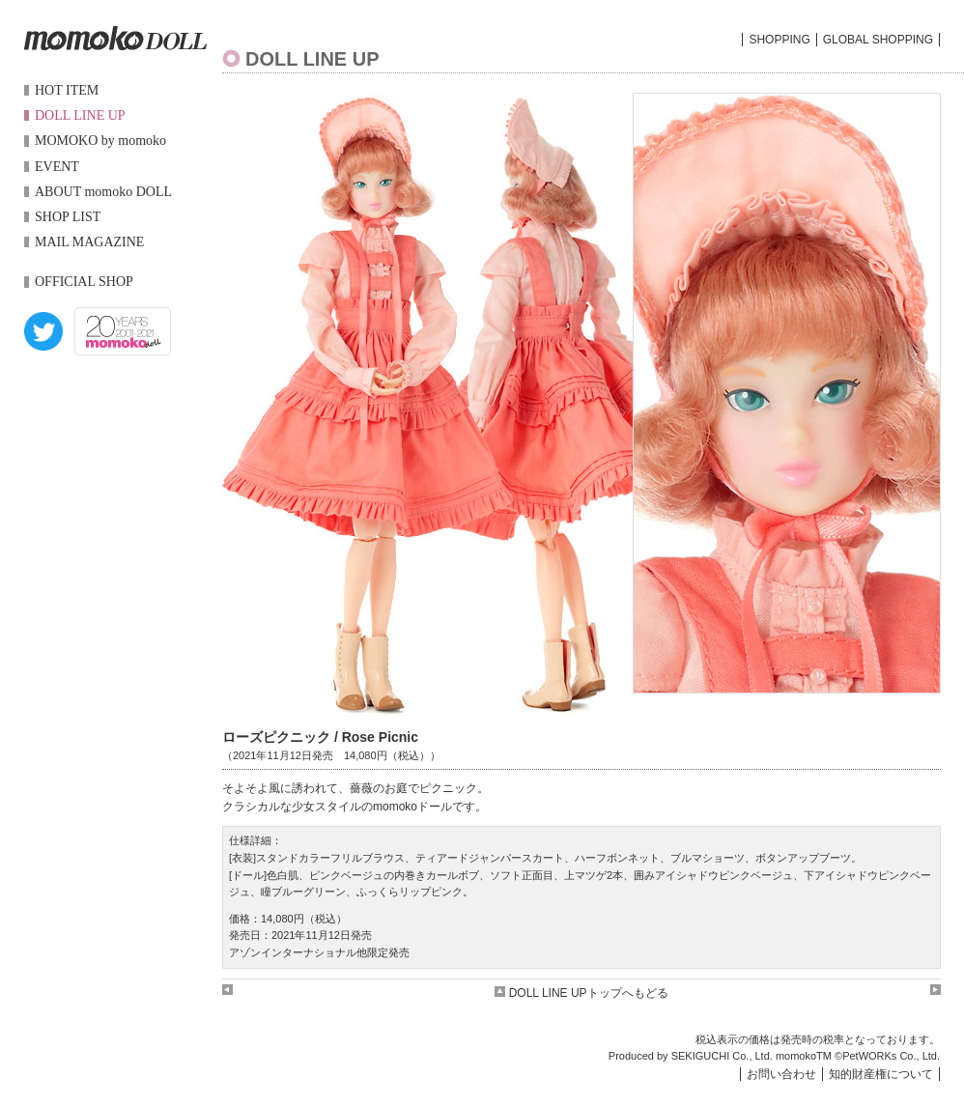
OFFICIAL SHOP (84, 281)
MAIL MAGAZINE (89, 242)
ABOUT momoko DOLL (103, 191)
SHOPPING (779, 39)
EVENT (57, 166)
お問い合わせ (781, 1074)
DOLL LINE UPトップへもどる (581, 993)
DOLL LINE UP (80, 115)
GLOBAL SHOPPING (878, 39)
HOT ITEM (67, 90)
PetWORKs (869, 1056)
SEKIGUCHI (700, 1056)
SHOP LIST (67, 217)
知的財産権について (881, 1074)
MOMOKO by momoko (100, 140)
